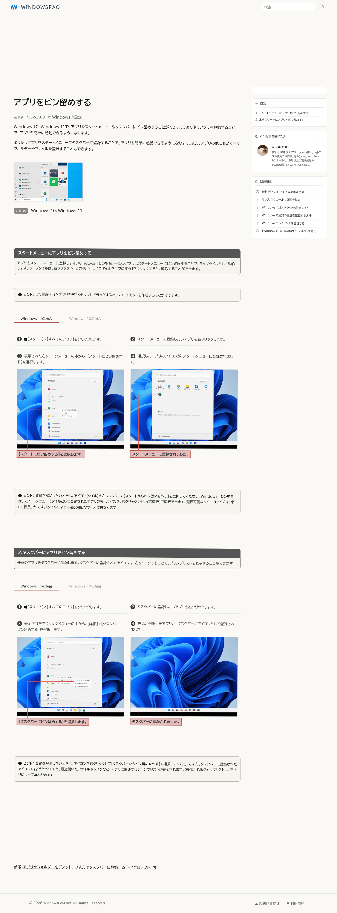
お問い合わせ (267, 903)
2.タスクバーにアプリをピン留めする (281, 119)
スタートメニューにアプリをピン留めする (283, 113)
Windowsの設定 (67, 117)
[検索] (288, 7)
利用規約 (295, 903)
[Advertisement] (139, 47)
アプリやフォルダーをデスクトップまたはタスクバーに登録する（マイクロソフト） (89, 867)
